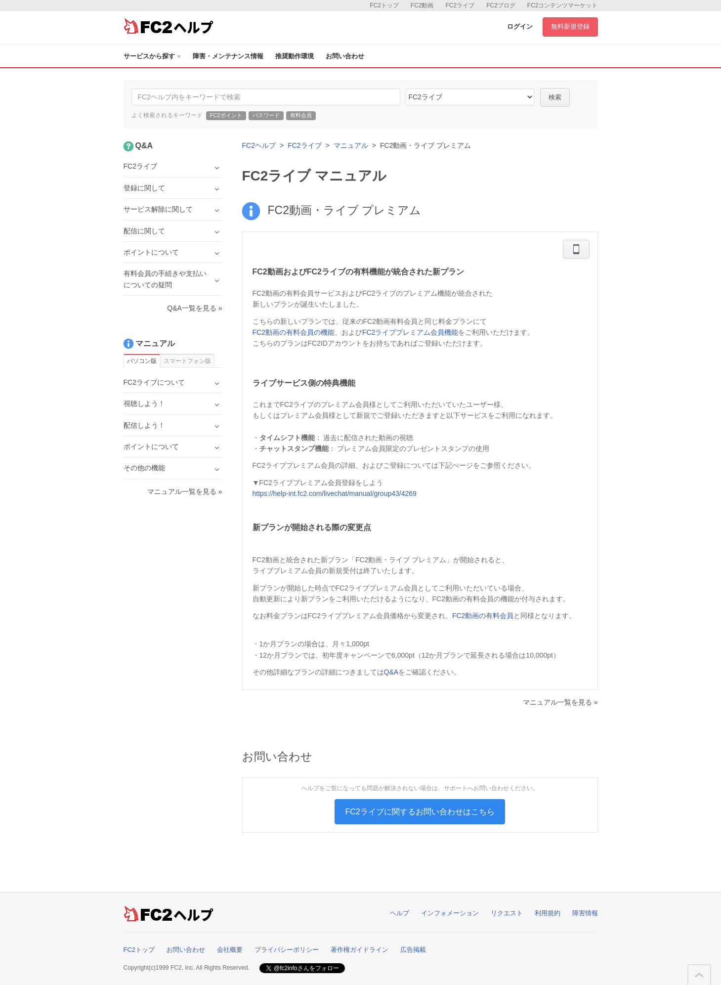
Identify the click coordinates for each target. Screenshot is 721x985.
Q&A (391, 672)
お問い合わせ (345, 56)
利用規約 (547, 913)
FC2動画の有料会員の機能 (294, 332)
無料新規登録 (570, 26)
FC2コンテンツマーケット (562, 5)
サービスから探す (152, 56)
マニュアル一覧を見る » (560, 702)
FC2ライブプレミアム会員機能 (410, 332)
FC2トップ (384, 5)
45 (470, 97)
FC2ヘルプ (259, 145)
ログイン (520, 26)
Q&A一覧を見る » (194, 308)
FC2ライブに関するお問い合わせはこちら (419, 811)
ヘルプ (399, 913)
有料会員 (301, 115)
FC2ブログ (500, 5)
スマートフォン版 (187, 361)
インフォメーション (450, 913)
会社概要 (230, 949)
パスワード (266, 115)
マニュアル (351, 145)
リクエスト (507, 913)
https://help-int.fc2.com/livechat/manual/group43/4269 (335, 493)
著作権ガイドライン (359, 949)
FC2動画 (422, 5)
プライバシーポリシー (286, 949)
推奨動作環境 (294, 56)
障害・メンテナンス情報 (228, 56)
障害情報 (585, 913)
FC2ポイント (226, 115)
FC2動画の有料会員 (482, 616)
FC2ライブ (459, 5)
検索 (555, 97)
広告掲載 (413, 949)
